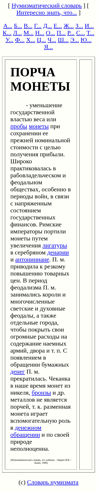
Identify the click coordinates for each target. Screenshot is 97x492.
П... (61, 32)
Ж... (69, 25)
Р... (70, 32)
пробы (18, 126)
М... (29, 32)
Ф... (20, 39)
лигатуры (54, 245)
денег (17, 371)
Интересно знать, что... (46, 12)
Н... (39, 32)
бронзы (41, 392)
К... (7, 32)
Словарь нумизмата (52, 482)
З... (79, 25)
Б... (18, 25)
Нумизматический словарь (47, 5)
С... (80, 32)
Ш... (63, 39)
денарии (58, 252)
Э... (74, 39)
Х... (30, 39)
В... (28, 25)
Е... (58, 25)
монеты (39, 126)
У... (9, 39)
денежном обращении (25, 431)
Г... (38, 25)
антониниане (32, 259)
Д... (47, 25)
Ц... (41, 39)
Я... (48, 46)
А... (7, 25)
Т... (90, 32)
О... (50, 32)
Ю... (86, 39)
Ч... (52, 39)
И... (89, 25)
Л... (17, 32)
